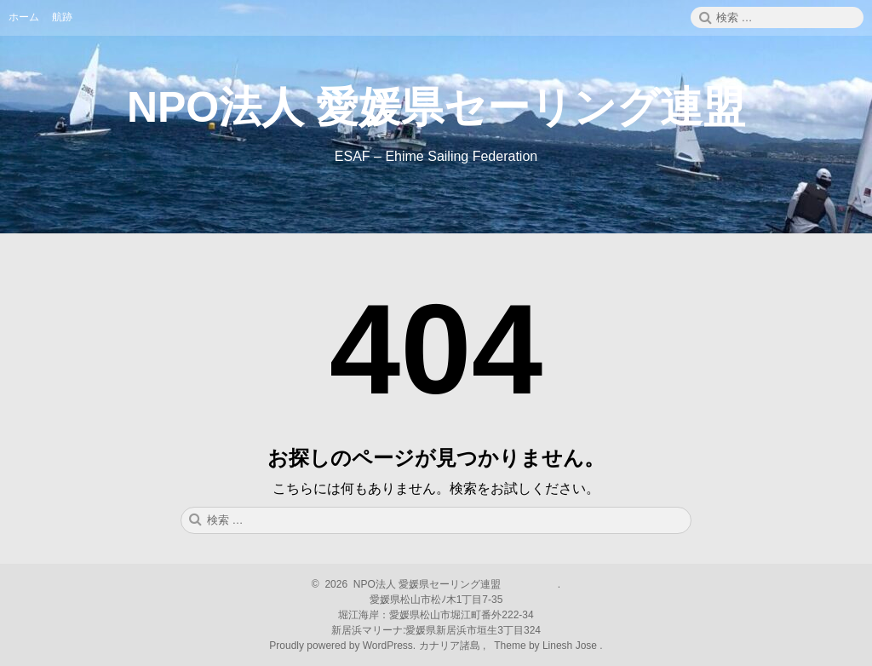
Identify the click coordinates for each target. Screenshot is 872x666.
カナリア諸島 (451, 646)
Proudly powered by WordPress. (343, 646)
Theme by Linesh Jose (547, 646)
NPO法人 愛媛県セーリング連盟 (436, 107)
